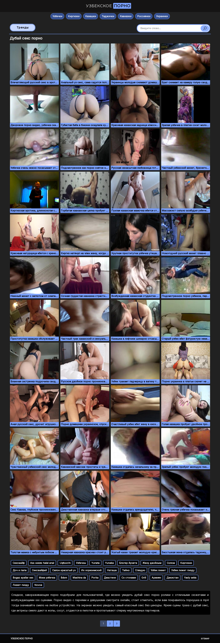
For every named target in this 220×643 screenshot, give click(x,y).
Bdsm (64, 577)
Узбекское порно (22, 638)
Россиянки (143, 16)
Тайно (126, 570)
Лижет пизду (21, 584)
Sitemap (205, 638)
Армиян (156, 577)
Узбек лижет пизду (182, 570)
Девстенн (110, 577)
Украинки (162, 16)
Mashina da (79, 577)
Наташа (112, 570)
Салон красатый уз (64, 570)
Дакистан (172, 577)
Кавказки (125, 16)
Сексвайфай (39, 570)
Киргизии (186, 562)
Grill (143, 577)
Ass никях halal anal (42, 562)
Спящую (140, 570)
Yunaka (109, 562)
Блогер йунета (128, 562)
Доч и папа (19, 570)
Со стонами (128, 577)
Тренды (23, 27)
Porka (94, 577)
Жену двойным (152, 562)
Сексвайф (19, 562)
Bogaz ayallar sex (23, 577)
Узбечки (57, 16)
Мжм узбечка (47, 577)
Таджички (108, 16)
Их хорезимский (91, 570)
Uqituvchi (65, 562)
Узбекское (108, 6)
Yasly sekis (190, 577)
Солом (171, 562)
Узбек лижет (158, 570)
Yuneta (95, 562)
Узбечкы (81, 562)
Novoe (38, 584)
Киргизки (73, 16)
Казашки (90, 16)
